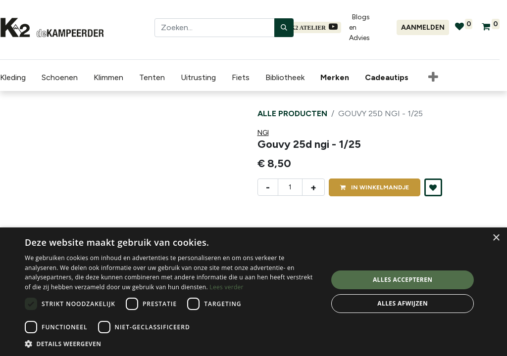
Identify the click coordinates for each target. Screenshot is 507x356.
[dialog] (253, 291)
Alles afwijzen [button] (402, 303)
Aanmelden (423, 27)
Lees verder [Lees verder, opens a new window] (226, 287)
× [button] (496, 238)
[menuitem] (336, 78)
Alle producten (292, 113)
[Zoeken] (284, 27)
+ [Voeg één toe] (313, 187)
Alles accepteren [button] (403, 279)
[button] (433, 77)
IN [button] (374, 187)
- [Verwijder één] (268, 187)
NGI (263, 133)
